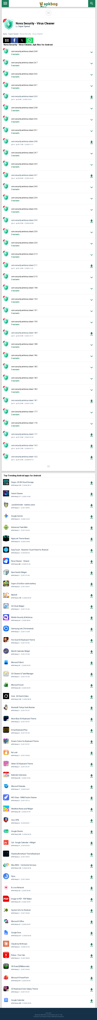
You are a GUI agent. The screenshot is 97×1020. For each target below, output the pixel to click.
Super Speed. (24, 26)
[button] (7, 40)
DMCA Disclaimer (58, 1016)
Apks (5, 34)
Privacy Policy (46, 1016)
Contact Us (37, 1016)
